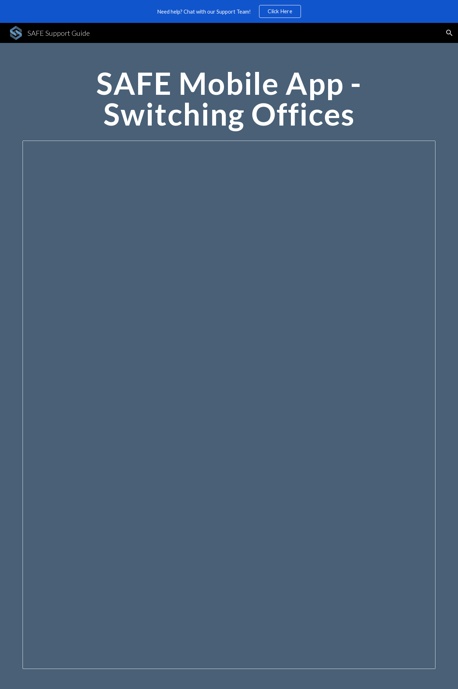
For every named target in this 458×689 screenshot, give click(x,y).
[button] (449, 32)
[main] (229, 102)
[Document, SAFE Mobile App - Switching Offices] (229, 405)
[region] (229, 11)
